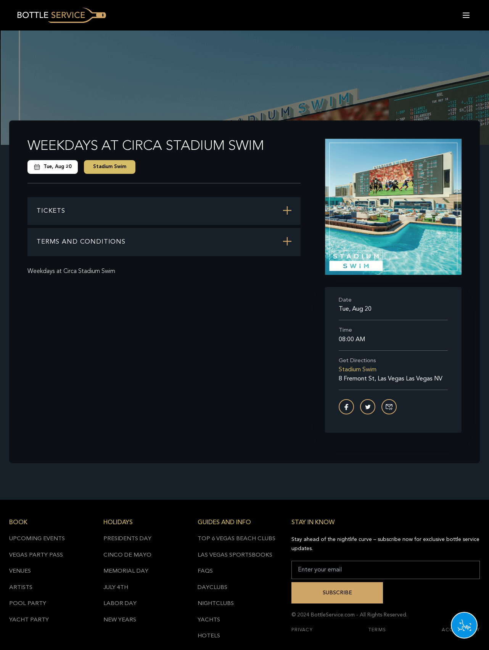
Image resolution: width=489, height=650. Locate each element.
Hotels (209, 636)
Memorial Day (125, 571)
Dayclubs (212, 588)
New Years (119, 620)
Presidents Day (127, 539)
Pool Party (27, 604)
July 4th (115, 588)
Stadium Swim (109, 166)
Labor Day (120, 604)
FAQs (205, 571)
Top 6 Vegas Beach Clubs (236, 539)
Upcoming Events (37, 539)
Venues (20, 571)
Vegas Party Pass (36, 555)
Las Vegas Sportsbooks (235, 555)
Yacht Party (29, 620)
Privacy (301, 630)
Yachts (209, 620)
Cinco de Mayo (127, 555)
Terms (377, 630)
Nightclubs (216, 604)
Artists (20, 588)
